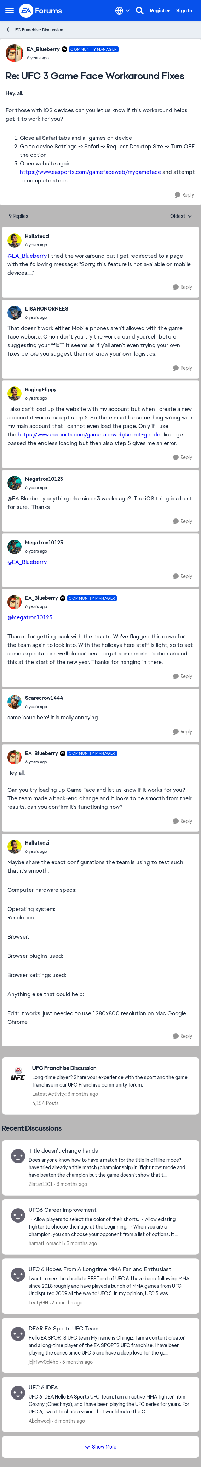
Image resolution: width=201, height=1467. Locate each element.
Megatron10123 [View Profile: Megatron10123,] (44, 479)
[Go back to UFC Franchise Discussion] (112, 1068)
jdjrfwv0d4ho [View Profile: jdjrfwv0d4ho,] (43, 1361)
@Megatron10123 (29, 617)
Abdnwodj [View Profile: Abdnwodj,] (40, 1421)
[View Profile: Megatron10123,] (14, 483)
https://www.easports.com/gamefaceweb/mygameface (90, 172)
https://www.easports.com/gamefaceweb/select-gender (90, 434)
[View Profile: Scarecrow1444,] (14, 702)
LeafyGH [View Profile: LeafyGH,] (38, 1303)
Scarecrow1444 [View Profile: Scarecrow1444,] (44, 698)
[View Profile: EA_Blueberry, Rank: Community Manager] (14, 53)
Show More (100, 1447)
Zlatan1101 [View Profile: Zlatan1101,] (41, 1184)
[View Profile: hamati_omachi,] (18, 1215)
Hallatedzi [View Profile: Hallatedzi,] (37, 236)
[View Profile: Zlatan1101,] (18, 1156)
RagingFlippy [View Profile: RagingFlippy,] (41, 389)
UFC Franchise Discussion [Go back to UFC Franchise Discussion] (34, 30)
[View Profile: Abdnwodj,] (18, 1393)
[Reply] (184, 195)
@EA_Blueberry (27, 255)
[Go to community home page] (40, 11)
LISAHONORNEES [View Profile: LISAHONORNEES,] (46, 309)
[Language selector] (122, 11)
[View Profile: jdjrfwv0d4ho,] (18, 1334)
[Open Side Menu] (9, 10)
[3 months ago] (70, 1184)
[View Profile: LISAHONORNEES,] (14, 313)
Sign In (184, 10)
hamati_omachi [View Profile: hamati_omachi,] (46, 1243)
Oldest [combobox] (181, 216)
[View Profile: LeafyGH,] (18, 1275)
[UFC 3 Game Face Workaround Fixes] (73, 58)
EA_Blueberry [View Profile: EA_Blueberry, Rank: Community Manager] (43, 49)
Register (160, 10)
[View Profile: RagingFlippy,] (14, 393)
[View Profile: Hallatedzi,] (14, 240)
